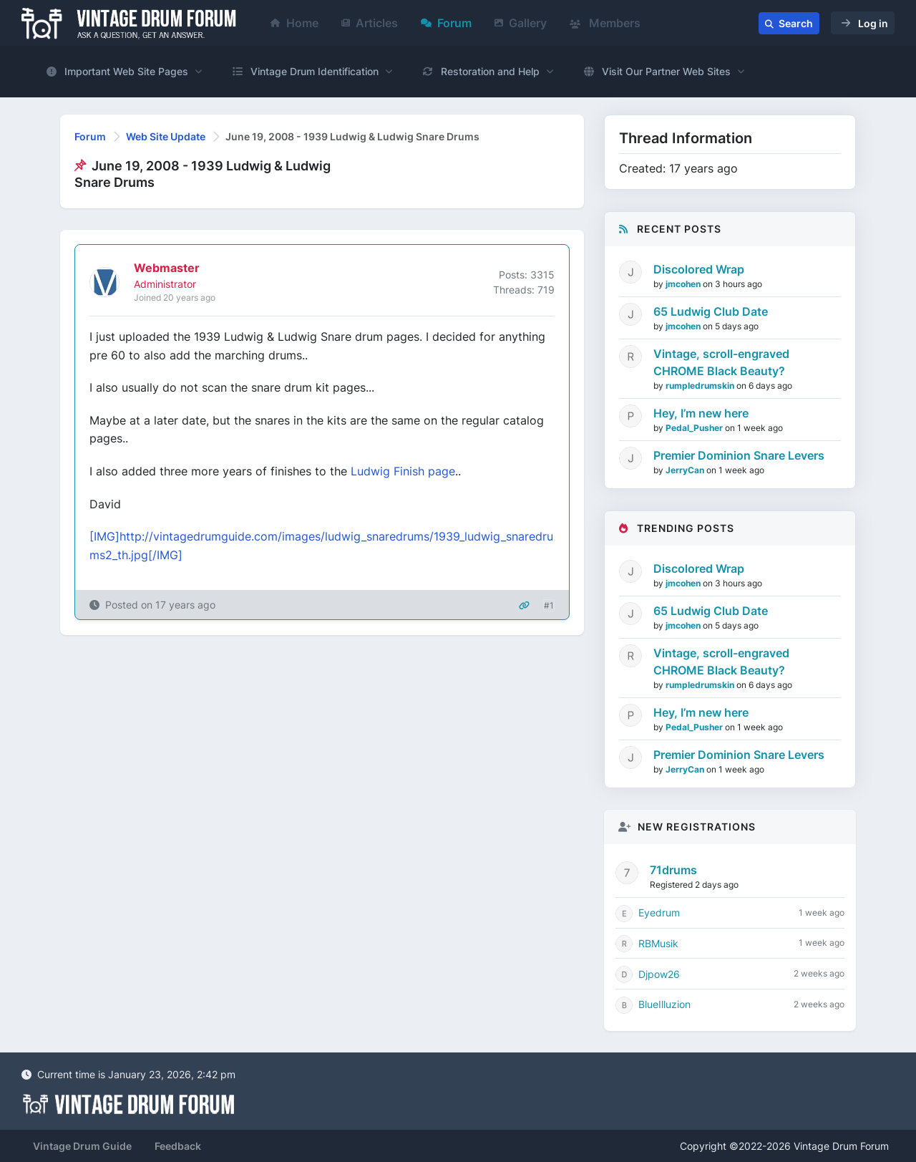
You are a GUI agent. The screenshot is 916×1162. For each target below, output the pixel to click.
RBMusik (658, 943)
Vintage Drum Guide (82, 1146)
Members (605, 23)
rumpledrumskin (701, 385)
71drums (673, 870)
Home (294, 23)
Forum (446, 23)
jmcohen (684, 284)
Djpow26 (659, 974)
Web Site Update (165, 136)
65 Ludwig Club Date (710, 311)
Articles (369, 23)
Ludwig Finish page (403, 471)
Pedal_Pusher (695, 427)
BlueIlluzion (664, 1004)
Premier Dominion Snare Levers (738, 455)
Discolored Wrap (698, 269)
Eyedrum (659, 912)
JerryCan (686, 470)
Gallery (520, 23)
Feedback (178, 1146)
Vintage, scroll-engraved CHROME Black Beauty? (721, 362)
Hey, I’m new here (701, 413)
